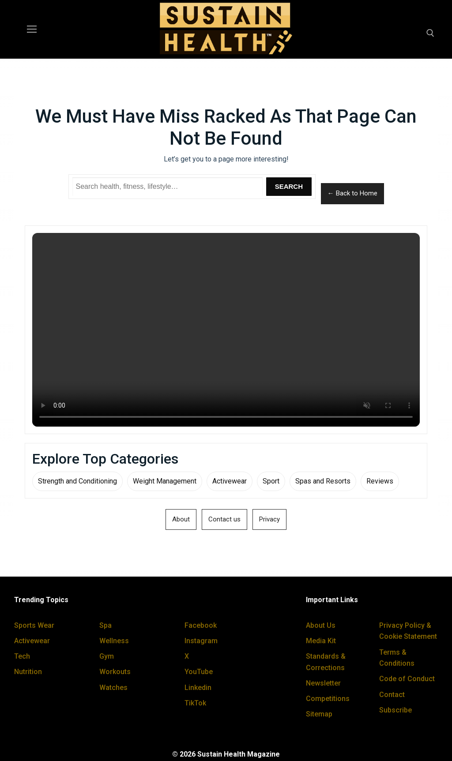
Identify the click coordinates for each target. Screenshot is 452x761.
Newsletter (323, 683)
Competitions (328, 698)
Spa (105, 625)
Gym (106, 656)
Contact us (224, 519)
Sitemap (319, 714)
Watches (113, 687)
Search (289, 186)
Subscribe (395, 710)
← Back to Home (352, 193)
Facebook (201, 625)
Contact (392, 694)
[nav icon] (32, 29)
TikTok (195, 703)
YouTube (199, 671)
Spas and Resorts (322, 481)
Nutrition (28, 671)
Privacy (269, 519)
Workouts (115, 671)
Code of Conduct (407, 679)
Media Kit (321, 641)
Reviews (379, 481)
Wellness (114, 641)
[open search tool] (430, 33)
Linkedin (198, 687)
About (181, 519)
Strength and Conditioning (77, 481)
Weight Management (164, 481)
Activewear (229, 481)
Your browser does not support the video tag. (226, 330)
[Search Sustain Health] (167, 186)
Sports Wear (34, 625)
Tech (22, 656)
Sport (271, 481)
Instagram (201, 641)
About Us (320, 625)
